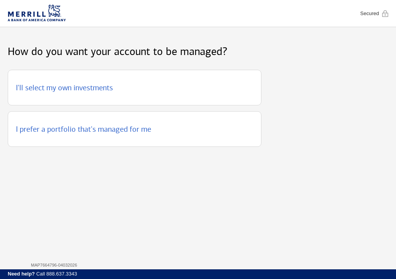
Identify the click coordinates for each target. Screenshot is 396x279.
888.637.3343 (61, 274)
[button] (134, 87)
